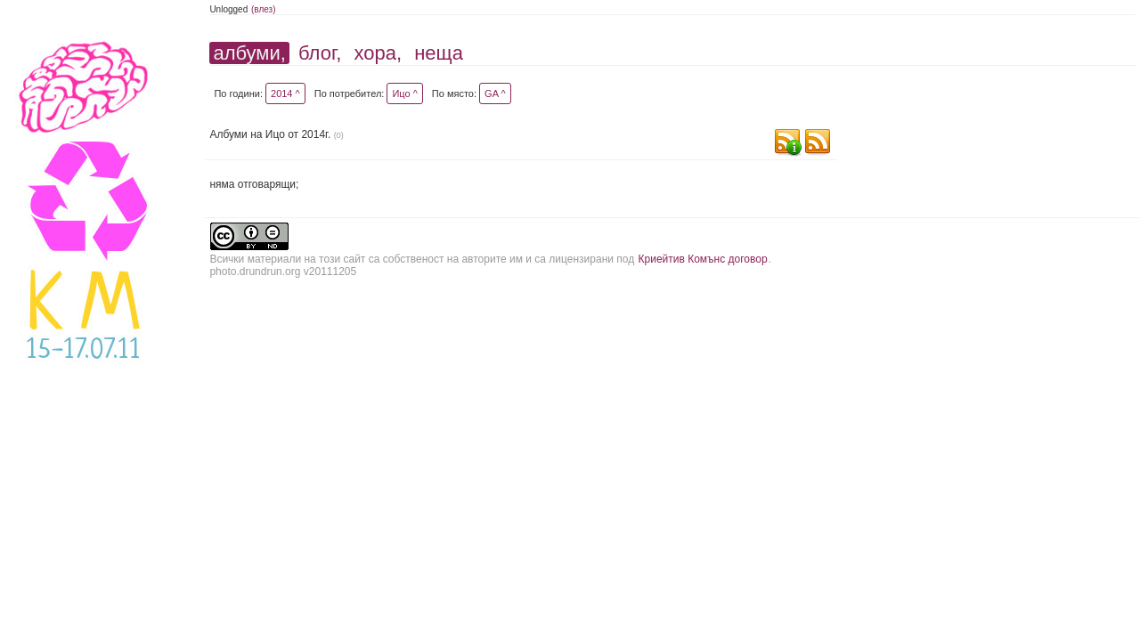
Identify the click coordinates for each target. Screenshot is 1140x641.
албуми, (249, 53)
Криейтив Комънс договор (703, 259)
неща (438, 53)
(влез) (263, 9)
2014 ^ (285, 93)
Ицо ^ (404, 93)
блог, (319, 53)
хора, (378, 53)
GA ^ (495, 93)
